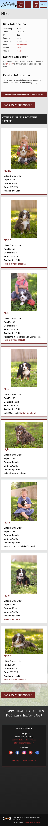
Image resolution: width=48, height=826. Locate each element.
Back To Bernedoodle (18, 105)
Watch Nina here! (28, 413)
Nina (7, 389)
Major (19, 51)
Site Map (15, 760)
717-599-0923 (30, 740)
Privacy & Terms (29, 760)
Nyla (6, 449)
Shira (19, 48)
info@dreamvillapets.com (24, 743)
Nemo (7, 170)
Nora (7, 522)
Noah (7, 595)
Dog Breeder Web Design (32, 822)
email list (9, 64)
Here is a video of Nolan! (15, 264)
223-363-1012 (37, 94)
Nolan (7, 240)
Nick (6, 313)
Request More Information (15, 94)
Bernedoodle (22, 44)
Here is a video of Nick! (14, 340)
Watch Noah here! (12, 619)
